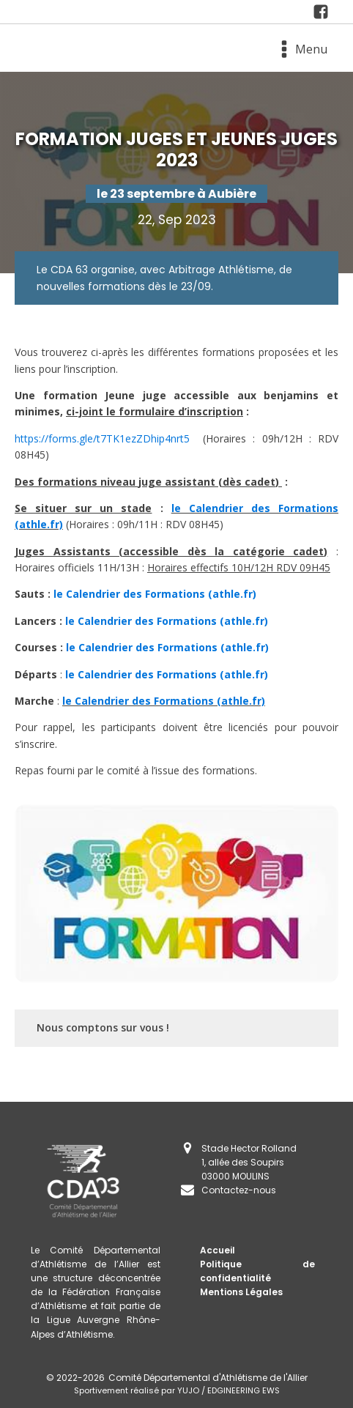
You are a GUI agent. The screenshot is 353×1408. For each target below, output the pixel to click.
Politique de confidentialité (257, 1271)
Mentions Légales (241, 1292)
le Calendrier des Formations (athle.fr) (154, 594)
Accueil (217, 1250)
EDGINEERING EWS (243, 1390)
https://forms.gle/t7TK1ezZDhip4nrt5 (102, 438)
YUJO (188, 1390)
